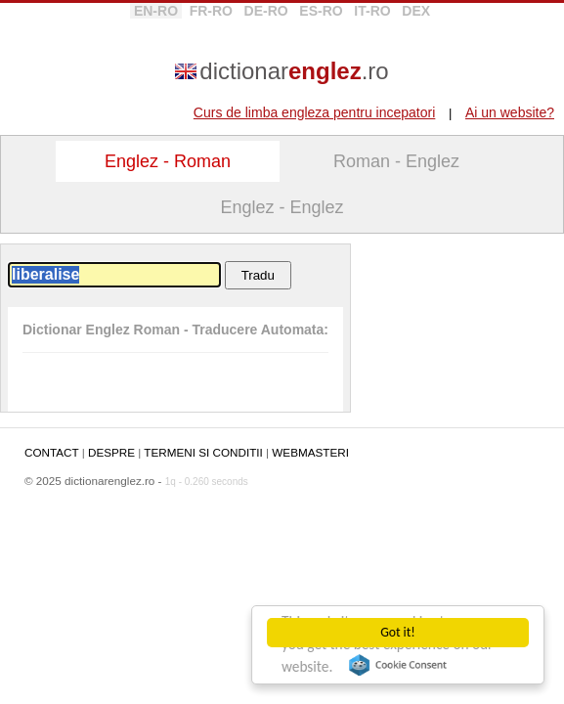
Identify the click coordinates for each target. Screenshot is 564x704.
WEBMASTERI (310, 452)
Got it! (397, 632)
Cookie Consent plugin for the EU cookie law (398, 665)
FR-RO (211, 11)
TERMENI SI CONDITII (203, 452)
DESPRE (111, 452)
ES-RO (320, 11)
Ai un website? (509, 112)
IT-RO (372, 11)
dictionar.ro (293, 71)
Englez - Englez (281, 207)
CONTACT (51, 452)
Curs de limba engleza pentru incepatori (314, 112)
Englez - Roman (168, 161)
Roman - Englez (396, 161)
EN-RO (156, 11)
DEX (416, 11)
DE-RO (266, 11)
